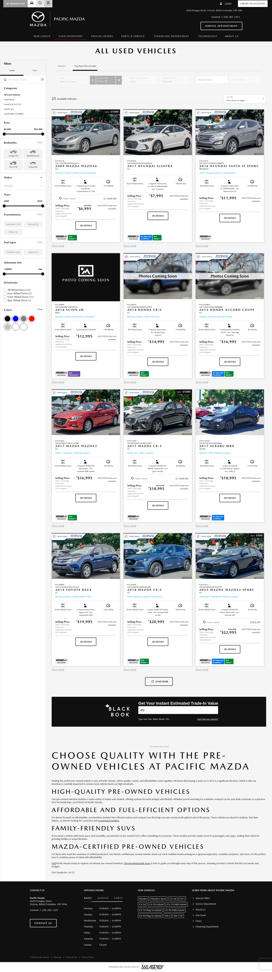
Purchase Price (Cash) (85, 66)
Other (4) (13, 232)
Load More (159, 681)
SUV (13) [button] (13, 167)
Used (11, 70)
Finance (62, 66)
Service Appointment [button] (221, 26)
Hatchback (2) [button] (33, 156)
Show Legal (58, 245)
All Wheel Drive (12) (19, 290)
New (35, 70)
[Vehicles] (178, 710)
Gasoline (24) (13, 252)
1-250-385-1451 (230, 17)
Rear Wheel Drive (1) (19, 300)
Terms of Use (72, 957)
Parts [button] (118, 898)
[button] (15, 3)
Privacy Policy (88, 957)
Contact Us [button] (43, 923)
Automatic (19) (13, 224)
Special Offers (102, 36)
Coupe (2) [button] (13, 156)
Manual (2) (33, 224)
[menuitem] (42, 36)
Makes (23, 177)
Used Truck (9, 99)
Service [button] (103, 898)
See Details (86, 225)
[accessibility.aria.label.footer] (152, 967)
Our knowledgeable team (137, 863)
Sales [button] (88, 898)
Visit (54, 863)
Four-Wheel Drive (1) (20, 293)
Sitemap (58, 957)
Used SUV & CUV (12, 104)
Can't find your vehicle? (207, 719)
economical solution (108, 820)
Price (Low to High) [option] (235, 100)
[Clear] (42, 79)
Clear (39, 142)
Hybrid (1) (33, 252)
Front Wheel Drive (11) (21, 297)
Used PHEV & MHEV (14, 114)
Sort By (229, 97)
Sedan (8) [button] (33, 167)
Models (23, 185)
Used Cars (9, 109)
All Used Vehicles (12, 95)
